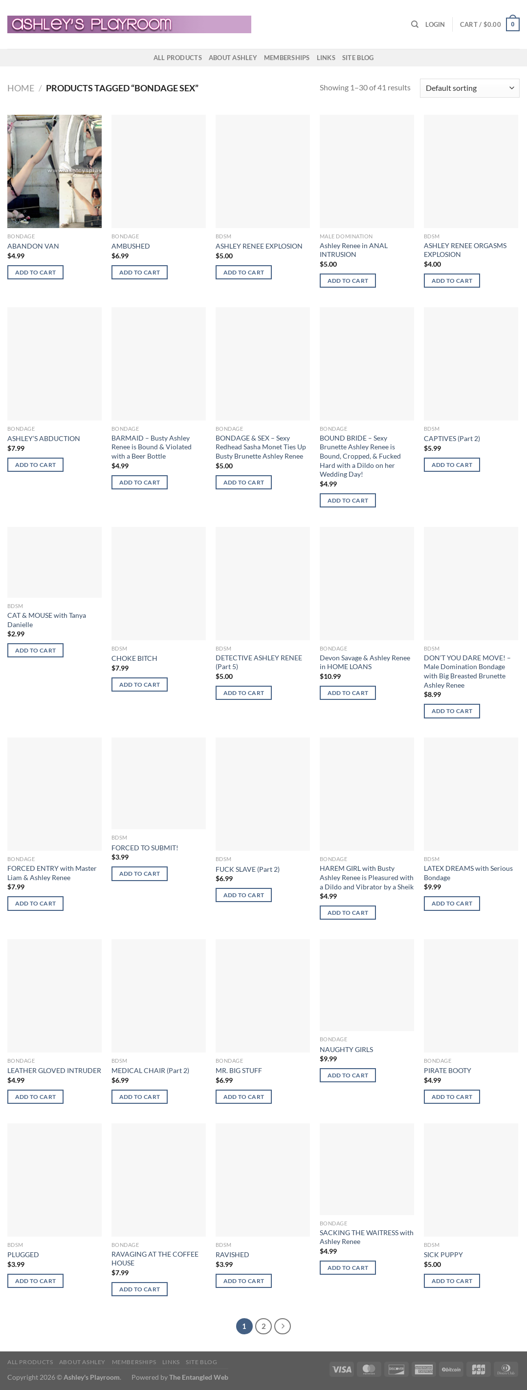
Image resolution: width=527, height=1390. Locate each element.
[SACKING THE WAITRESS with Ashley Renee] (367, 1169)
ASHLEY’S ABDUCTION (43, 438)
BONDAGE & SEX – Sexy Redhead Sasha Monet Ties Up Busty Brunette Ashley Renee (261, 447)
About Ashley (233, 58)
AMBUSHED (130, 246)
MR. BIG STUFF (239, 1070)
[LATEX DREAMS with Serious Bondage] (471, 794)
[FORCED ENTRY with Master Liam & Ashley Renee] (54, 794)
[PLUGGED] (54, 1180)
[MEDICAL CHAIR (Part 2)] (158, 996)
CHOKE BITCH (134, 658)
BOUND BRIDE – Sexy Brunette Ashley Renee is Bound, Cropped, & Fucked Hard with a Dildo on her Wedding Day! (360, 456)
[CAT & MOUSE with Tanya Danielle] (54, 562)
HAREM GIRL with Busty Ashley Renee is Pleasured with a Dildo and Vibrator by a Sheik (367, 877)
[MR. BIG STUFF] (263, 996)
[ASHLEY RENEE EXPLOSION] (263, 171)
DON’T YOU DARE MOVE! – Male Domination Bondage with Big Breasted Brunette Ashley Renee (467, 671)
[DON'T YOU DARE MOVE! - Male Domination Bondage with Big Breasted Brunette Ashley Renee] (471, 583)
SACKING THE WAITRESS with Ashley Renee (367, 1237)
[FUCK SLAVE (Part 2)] (263, 794)
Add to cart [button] (35, 272)
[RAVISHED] (263, 1180)
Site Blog (357, 58)
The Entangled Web (198, 1377)
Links (326, 58)
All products (178, 58)
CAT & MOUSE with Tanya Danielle (46, 620)
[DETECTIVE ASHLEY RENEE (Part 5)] (263, 583)
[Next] (282, 1326)
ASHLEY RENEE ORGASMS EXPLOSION (465, 250)
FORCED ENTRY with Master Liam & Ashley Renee (52, 873)
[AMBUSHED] (158, 171)
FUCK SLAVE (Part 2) (248, 869)
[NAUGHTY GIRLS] (367, 985)
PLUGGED (23, 1254)
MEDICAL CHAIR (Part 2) (150, 1070)
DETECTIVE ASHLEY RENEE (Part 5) (259, 662)
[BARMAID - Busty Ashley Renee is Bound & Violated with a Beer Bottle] (158, 364)
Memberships (287, 58)
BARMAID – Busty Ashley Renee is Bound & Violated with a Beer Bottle (151, 447)
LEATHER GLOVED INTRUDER (54, 1070)
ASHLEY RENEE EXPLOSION (259, 246)
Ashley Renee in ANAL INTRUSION (354, 250)
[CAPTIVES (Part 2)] (471, 364)
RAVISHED (232, 1254)
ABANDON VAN (33, 246)
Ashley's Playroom (92, 1377)
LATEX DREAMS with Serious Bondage (468, 873)
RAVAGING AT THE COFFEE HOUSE (154, 1258)
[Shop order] (470, 88)
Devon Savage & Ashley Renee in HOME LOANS (365, 662)
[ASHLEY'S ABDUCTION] (54, 364)
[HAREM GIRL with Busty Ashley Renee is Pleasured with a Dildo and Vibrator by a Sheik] (367, 794)
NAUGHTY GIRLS (346, 1049)
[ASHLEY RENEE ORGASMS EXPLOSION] (471, 171)
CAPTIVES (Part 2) (452, 438)
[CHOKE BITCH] (158, 583)
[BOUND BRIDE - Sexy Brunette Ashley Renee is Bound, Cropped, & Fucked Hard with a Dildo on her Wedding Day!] (367, 364)
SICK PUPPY (443, 1254)
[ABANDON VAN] (54, 171)
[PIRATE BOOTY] (471, 996)
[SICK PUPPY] (471, 1180)
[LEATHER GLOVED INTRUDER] (54, 996)
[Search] (414, 24)
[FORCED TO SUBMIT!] (158, 783)
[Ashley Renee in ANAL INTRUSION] (367, 171)
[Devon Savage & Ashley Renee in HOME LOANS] (367, 583)
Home (20, 88)
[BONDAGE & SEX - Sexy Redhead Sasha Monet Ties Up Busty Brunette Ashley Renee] (263, 364)
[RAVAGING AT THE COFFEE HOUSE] (158, 1180)
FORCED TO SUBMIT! (144, 847)
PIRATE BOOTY (447, 1070)
